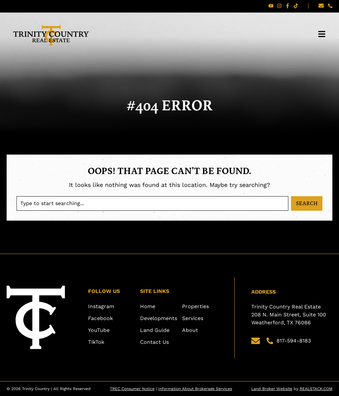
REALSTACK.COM (316, 388)
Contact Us (154, 342)
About (190, 330)
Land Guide (155, 330)
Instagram (101, 306)
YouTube (99, 330)
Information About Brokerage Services (195, 388)
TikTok (96, 342)
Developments (158, 318)
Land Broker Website (271, 388)
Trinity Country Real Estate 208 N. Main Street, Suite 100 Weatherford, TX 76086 (289, 315)
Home (147, 306)
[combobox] (152, 203)
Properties (195, 306)
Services (192, 318)
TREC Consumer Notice (132, 388)
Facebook (100, 318)
